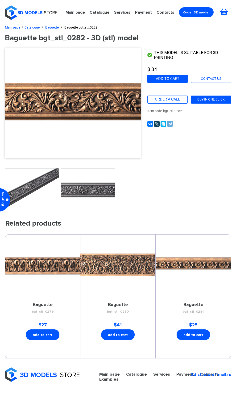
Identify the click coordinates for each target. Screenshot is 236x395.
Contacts (165, 12)
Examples (108, 379)
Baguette (52, 27)
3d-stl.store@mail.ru (211, 374)
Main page (75, 12)
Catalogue (99, 12)
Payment (143, 12)
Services (122, 12)
